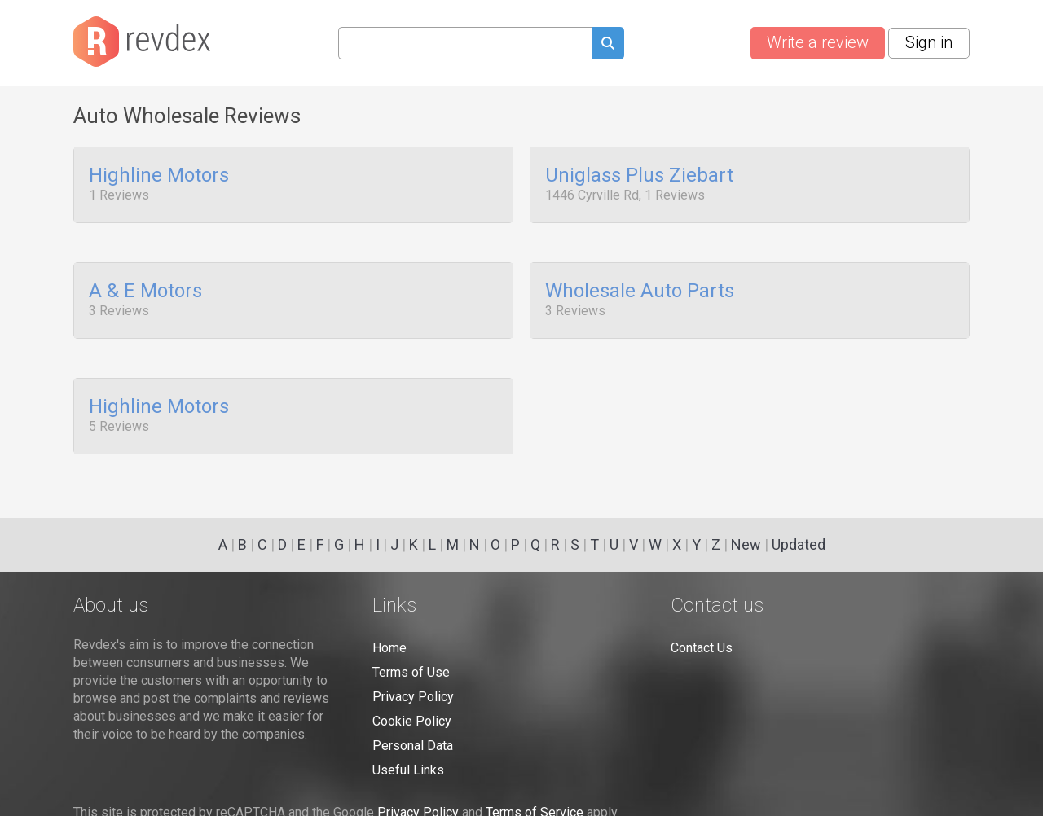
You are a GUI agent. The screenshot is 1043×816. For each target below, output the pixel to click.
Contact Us (702, 648)
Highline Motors (159, 175)
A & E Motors (145, 286)
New (746, 544)
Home (389, 648)
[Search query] (465, 43)
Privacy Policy (413, 696)
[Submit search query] (608, 45)
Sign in (929, 42)
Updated (798, 544)
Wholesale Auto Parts (639, 286)
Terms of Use (411, 672)
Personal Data (412, 745)
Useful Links (408, 770)
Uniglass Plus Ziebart (639, 175)
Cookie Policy (411, 721)
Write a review (818, 42)
